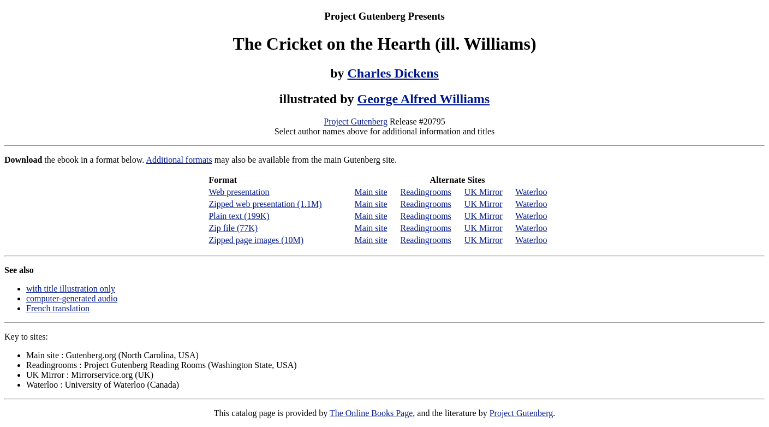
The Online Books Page (371, 413)
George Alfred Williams (423, 99)
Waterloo (531, 192)
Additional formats (179, 159)
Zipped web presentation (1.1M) (264, 204)
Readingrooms (426, 192)
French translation (58, 308)
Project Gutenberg (356, 121)
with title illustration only (70, 288)
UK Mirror (483, 192)
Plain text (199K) (238, 216)
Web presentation (238, 192)
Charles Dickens (393, 73)
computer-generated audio (71, 298)
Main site (371, 192)
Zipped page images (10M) (255, 240)
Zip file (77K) (233, 228)
